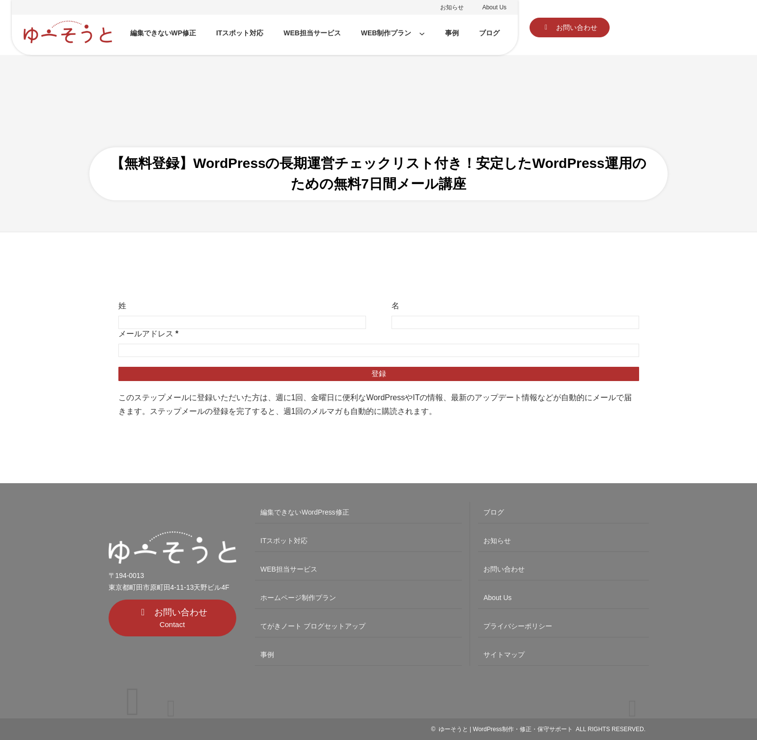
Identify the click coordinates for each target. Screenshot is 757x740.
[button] (570, 27)
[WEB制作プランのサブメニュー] (422, 33)
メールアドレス (148, 333)
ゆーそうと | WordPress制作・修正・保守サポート (506, 729)
